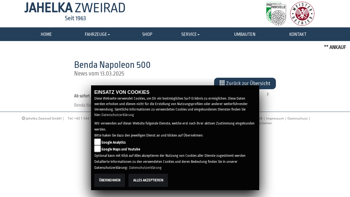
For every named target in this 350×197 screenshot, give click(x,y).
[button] (97, 34)
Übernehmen (109, 180)
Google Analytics (113, 142)
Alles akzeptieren (148, 180)
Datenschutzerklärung (117, 115)
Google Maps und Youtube (120, 149)
